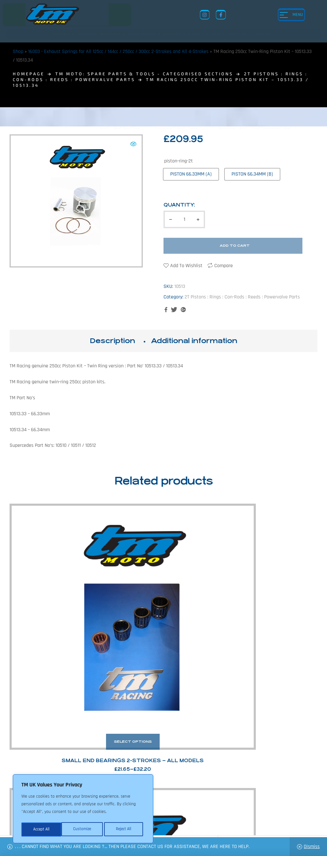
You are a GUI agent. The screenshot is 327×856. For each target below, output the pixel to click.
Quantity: (179, 204)
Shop (18, 51)
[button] (133, 144)
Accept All (125, 829)
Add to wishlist (186, 265)
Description (112, 341)
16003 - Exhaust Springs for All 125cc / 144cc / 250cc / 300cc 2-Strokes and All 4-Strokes (118, 51)
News (162, 804)
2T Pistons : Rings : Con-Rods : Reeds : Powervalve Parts (242, 297)
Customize (41, 829)
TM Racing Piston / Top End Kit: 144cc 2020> (282, 590)
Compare (223, 265)
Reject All (83, 829)
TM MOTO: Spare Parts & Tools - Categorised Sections (144, 73)
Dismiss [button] (312, 846)
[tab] (112, 341)
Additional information (194, 341)
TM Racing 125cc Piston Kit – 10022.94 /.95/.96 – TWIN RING (203, 590)
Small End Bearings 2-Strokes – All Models (44, 590)
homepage (28, 73)
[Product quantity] (184, 219)
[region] (83, 809)
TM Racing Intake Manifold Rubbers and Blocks (124, 590)
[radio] (191, 174)
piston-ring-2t (178, 161)
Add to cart (235, 246)
